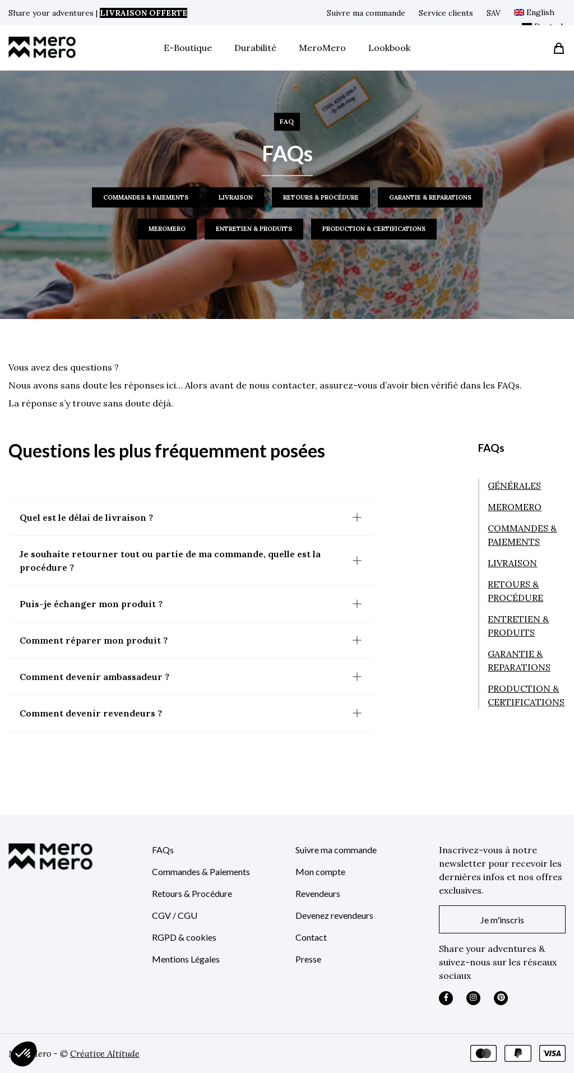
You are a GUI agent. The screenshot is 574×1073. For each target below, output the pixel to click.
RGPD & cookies (184, 937)
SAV (494, 13)
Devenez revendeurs (334, 915)
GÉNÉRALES (514, 485)
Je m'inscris (502, 919)
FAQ (287, 121)
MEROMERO (167, 229)
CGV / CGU (174, 915)
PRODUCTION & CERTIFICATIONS (373, 229)
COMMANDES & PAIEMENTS (145, 197)
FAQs (163, 849)
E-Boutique (188, 47)
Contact (311, 937)
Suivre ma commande (366, 13)
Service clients (446, 13)
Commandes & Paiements (201, 871)
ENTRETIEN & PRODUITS (254, 229)
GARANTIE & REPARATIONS (430, 197)
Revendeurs (317, 893)
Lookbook (389, 47)
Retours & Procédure (192, 893)
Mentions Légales (186, 959)
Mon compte (320, 871)
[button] (23, 1053)
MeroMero (322, 47)
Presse (308, 959)
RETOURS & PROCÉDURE (321, 197)
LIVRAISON (236, 197)
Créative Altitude (105, 1053)
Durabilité (255, 47)
